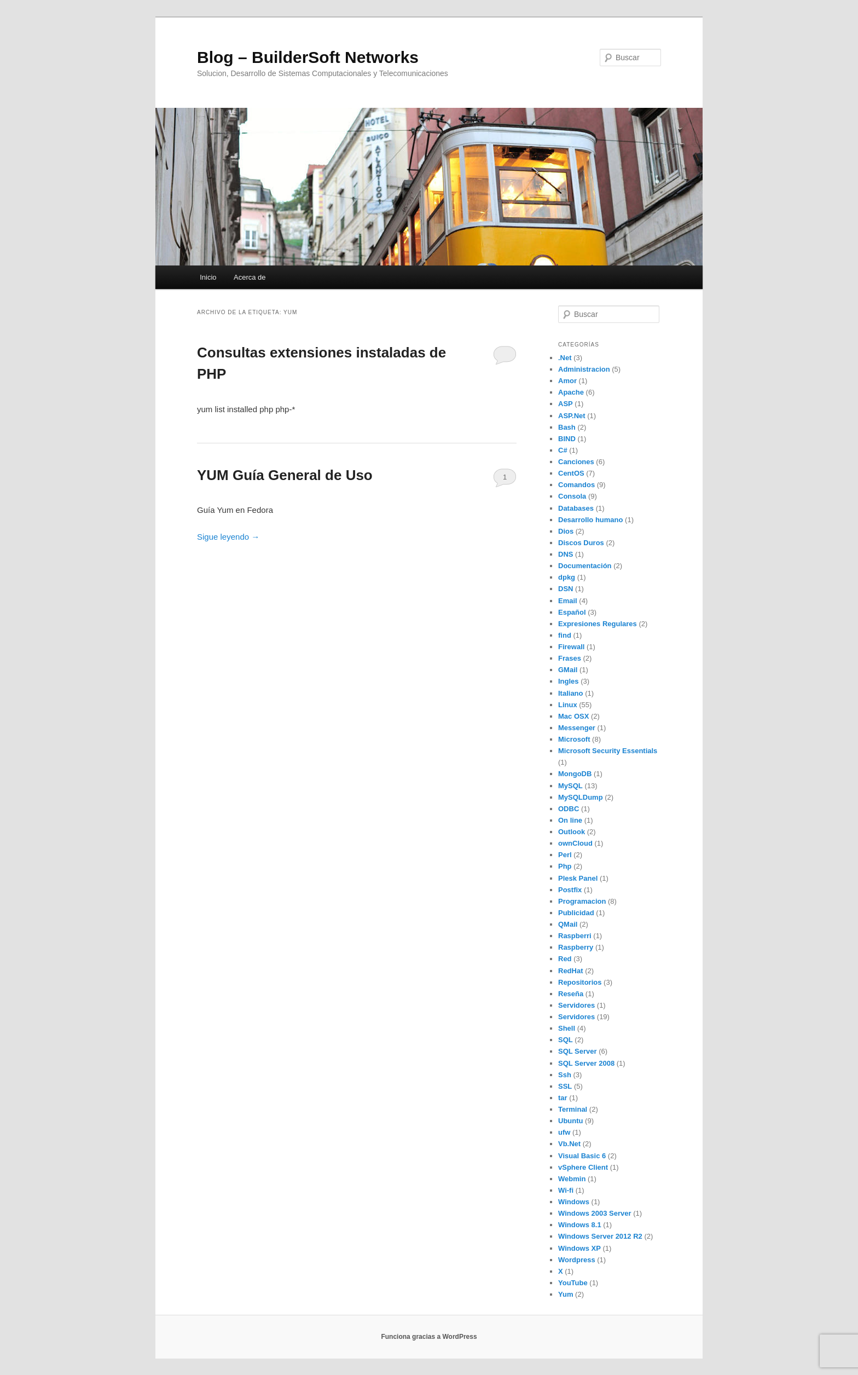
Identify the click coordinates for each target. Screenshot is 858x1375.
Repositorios (579, 982)
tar (562, 1098)
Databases (576, 508)
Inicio (208, 277)
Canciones (576, 462)
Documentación (585, 566)
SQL (565, 1040)
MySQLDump (580, 797)
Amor (567, 381)
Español (572, 612)
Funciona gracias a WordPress (429, 1337)
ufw (564, 1132)
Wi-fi (565, 1190)
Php (565, 866)
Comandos (576, 485)
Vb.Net (569, 1144)
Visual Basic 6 (582, 1156)
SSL (565, 1086)
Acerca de (250, 277)
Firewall (571, 647)
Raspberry (575, 947)
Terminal (572, 1109)
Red (565, 959)
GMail (567, 670)
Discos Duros (581, 543)
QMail (567, 924)
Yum (565, 1294)
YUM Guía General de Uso (285, 475)
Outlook (571, 832)
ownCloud (575, 843)
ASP (565, 404)
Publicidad (576, 913)
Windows (573, 1202)
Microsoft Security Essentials (607, 751)
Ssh (564, 1075)
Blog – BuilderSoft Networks (308, 57)
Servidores (576, 1005)
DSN (565, 589)
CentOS (571, 473)
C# (562, 450)
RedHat (570, 971)
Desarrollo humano (590, 520)
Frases (569, 658)
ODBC (568, 809)
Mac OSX (573, 716)
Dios (565, 531)
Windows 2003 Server (594, 1213)
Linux (567, 705)
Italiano (570, 693)
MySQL (570, 786)
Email (567, 601)
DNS (565, 554)
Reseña (570, 994)
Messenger (576, 728)
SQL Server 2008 (586, 1063)
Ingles (568, 681)
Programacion (582, 901)
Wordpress (576, 1260)
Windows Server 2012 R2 (600, 1236)
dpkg (566, 577)
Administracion (584, 369)
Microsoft (574, 739)
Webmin (571, 1179)
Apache (571, 392)
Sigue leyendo (228, 536)
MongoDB (575, 774)
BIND (567, 439)
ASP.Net (571, 416)
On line (570, 820)
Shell (566, 1028)
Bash (567, 427)
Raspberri (575, 936)
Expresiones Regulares (597, 624)
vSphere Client (583, 1167)
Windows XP (579, 1248)
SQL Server (577, 1051)
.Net (565, 358)
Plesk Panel (578, 878)
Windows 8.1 (579, 1225)
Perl (565, 855)
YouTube (573, 1283)
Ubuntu (570, 1121)
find (564, 635)
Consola (572, 496)
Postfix (570, 890)
